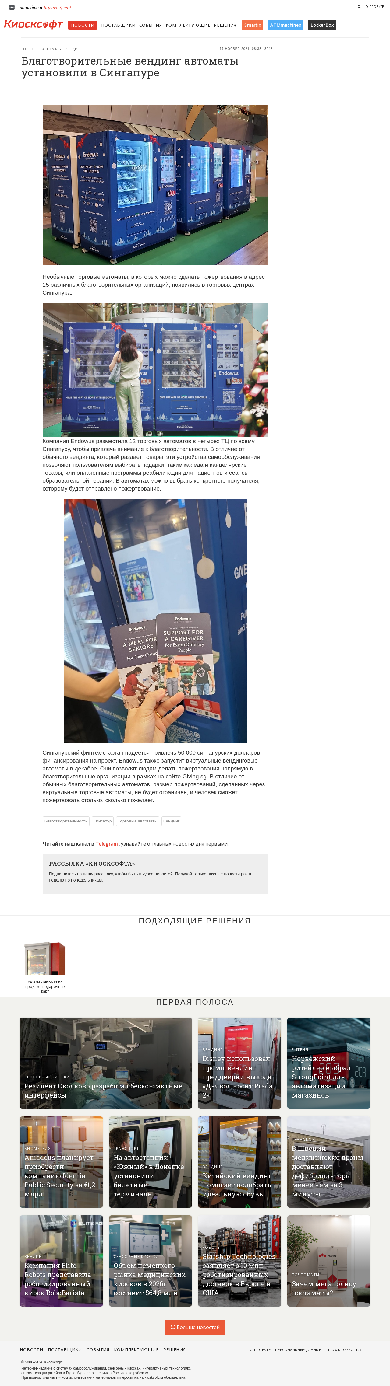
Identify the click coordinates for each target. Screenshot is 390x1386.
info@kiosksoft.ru (345, 1349)
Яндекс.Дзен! (57, 7)
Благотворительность (66, 821)
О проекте (374, 7)
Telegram (107, 843)
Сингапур (103, 821)
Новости (82, 25)
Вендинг (73, 49)
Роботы (212, 1247)
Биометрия (37, 1148)
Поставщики (118, 25)
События (150, 25)
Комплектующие (188, 25)
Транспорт (126, 1148)
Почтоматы (306, 1274)
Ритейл (300, 1049)
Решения (225, 25)
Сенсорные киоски (47, 1077)
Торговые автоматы (41, 49)
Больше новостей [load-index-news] (195, 1327)
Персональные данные (298, 1349)
